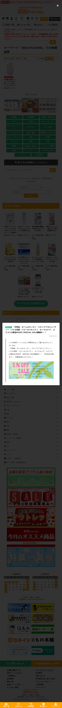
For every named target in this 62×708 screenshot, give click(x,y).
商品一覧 (6, 705)
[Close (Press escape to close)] (57, 4)
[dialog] (31, 354)
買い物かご (43, 705)
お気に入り (18, 705)
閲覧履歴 (31, 705)
